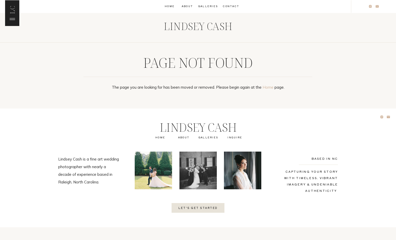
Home (268, 87)
